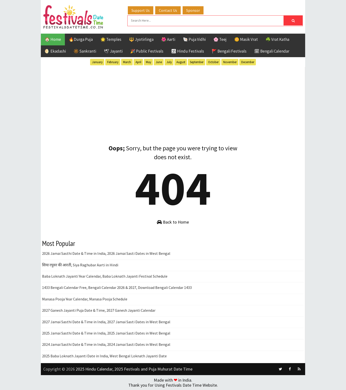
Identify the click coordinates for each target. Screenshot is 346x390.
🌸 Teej (220, 39)
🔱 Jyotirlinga (141, 39)
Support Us (140, 10)
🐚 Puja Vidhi (194, 39)
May (148, 62)
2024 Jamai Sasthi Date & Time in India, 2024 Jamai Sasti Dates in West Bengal (106, 344)
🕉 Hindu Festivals (187, 51)
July (169, 62)
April (138, 62)
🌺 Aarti (168, 39)
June (159, 62)
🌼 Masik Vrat (246, 39)
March (127, 62)
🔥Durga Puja (81, 39)
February (112, 62)
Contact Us (168, 10)
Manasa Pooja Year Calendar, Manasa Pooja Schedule (84, 299)
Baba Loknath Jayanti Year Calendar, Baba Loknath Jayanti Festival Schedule (104, 276)
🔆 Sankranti (85, 51)
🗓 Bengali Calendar (271, 51)
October (213, 62)
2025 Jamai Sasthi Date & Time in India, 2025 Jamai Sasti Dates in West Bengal (106, 333)
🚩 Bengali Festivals (229, 51)
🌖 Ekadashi (55, 51)
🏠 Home (53, 39)
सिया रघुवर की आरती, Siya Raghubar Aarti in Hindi (80, 264)
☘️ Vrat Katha (277, 39)
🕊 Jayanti (113, 51)
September (197, 62)
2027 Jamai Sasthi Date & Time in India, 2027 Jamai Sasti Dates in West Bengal (106, 321)
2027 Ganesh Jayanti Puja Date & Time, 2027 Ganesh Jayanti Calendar (98, 310)
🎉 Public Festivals (146, 51)
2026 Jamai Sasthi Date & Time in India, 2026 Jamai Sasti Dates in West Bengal (106, 253)
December (247, 62)
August (180, 62)
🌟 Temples (110, 39)
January (97, 62)
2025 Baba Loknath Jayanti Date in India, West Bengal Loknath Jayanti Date (104, 355)
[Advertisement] (173, 100)
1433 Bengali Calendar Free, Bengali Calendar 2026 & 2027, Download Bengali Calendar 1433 (117, 287)
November (230, 62)
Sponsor (193, 10)
